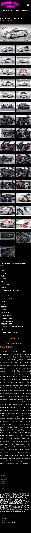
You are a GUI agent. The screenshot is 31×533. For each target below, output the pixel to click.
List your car (4, 477)
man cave (3, 488)
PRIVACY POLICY (4, 518)
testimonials (4, 486)
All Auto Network (11, 522)
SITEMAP (3, 520)
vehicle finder (4, 479)
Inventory (3, 473)
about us (3, 483)
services (3, 475)
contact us (3, 481)
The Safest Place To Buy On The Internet (15, 10)
